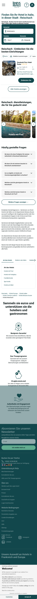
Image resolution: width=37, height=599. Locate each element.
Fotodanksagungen (7, 531)
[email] (18, 441)
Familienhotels (8, 278)
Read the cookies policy (8, 590)
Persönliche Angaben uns (9, 514)
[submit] (18, 447)
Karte (5, 56)
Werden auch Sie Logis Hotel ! (10, 486)
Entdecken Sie (26, 80)
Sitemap (4, 527)
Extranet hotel (5, 489)
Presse (3, 493)
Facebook (6, 537)
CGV (2, 521)
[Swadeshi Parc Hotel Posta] (8, 68)
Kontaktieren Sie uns (7, 475)
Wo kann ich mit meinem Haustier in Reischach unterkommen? (16, 164)
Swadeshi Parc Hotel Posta (24, 63)
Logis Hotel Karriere (7, 503)
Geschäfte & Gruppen (8, 499)
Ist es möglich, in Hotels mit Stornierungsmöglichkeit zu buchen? (16, 174)
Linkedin (6, 542)
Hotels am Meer (9, 285)
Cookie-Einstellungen (7, 517)
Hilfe (2, 524)
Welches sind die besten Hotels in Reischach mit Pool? (15, 193)
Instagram (23, 537)
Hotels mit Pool (8, 271)
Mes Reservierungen (7, 471)
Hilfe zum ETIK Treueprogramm (11, 478)
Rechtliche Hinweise (7, 511)
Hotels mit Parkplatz (10, 274)
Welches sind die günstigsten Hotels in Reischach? (17, 183)
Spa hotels (7, 281)
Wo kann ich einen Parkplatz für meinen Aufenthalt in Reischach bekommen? (17, 155)
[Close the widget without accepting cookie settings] (9, 566)
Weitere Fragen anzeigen (18, 202)
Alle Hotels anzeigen (18, 89)
